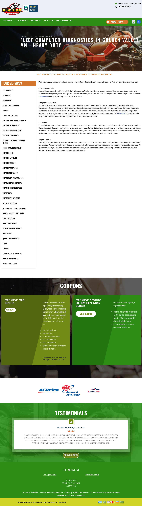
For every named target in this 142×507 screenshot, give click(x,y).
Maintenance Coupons (92, 484)
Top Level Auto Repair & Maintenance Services (74, 83)
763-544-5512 (124, 6)
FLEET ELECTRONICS (104, 83)
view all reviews (71, 464)
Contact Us (47, 20)
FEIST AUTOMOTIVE (45, 83)
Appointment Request (64, 20)
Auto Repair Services (49, 484)
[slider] (71, 440)
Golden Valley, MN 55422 (47, 36)
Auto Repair (20, 20)
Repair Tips (34, 20)
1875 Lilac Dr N (35, 36)
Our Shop (7, 20)
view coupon (15, 319)
